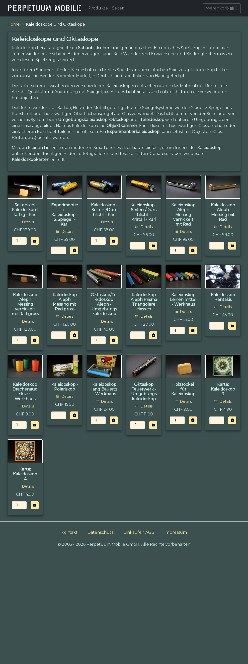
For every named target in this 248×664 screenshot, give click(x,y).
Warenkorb (222, 8)
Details (25, 222)
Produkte (98, 8)
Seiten (118, 8)
